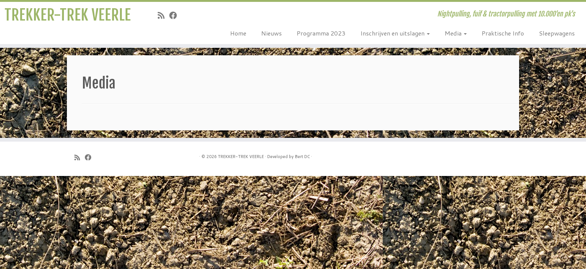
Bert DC (302, 157)
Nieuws (271, 33)
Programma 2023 (321, 33)
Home (238, 33)
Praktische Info (503, 33)
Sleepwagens (557, 33)
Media (456, 33)
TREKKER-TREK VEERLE (67, 15)
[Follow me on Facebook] (175, 15)
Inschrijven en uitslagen (395, 33)
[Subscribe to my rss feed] (163, 15)
